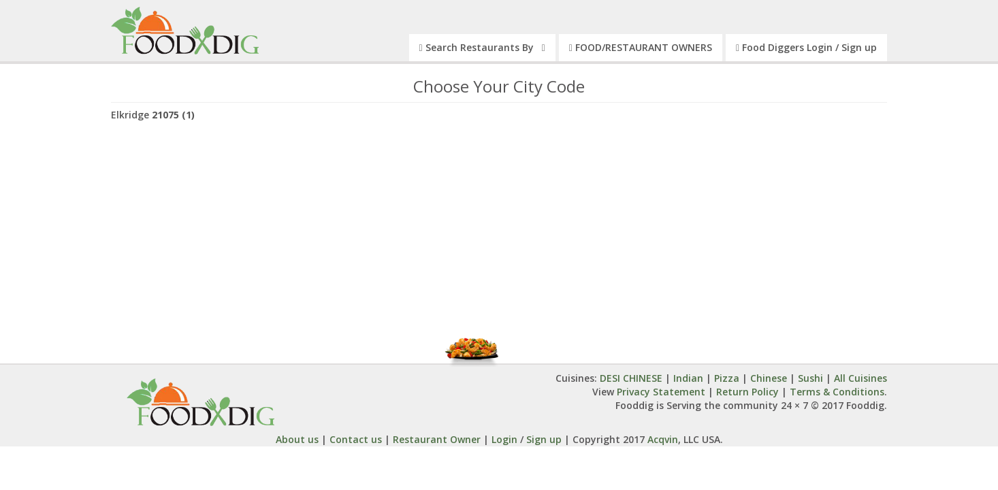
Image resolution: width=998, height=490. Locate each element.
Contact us (355, 439)
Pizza (726, 378)
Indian (688, 378)
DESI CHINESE (632, 378)
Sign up (544, 439)
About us (297, 439)
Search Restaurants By (482, 47)
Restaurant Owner (437, 439)
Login (504, 439)
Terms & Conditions (837, 391)
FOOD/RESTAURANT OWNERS (640, 47)
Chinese (768, 378)
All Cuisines (860, 378)
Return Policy (747, 391)
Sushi (810, 378)
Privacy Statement (661, 391)
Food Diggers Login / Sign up (806, 47)
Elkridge (153, 114)
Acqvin (661, 439)
